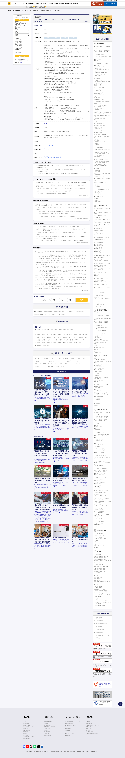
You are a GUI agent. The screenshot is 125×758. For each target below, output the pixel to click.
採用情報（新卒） (90, 731)
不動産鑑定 (96, 109)
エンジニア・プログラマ (102, 490)
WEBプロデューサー (98, 480)
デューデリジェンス (52, 364)
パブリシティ (89, 728)
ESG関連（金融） (100, 54)
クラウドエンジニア (98, 504)
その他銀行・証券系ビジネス (103, 178)
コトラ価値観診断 (69, 723)
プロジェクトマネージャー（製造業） (102, 594)
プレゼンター (97, 96)
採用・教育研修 (97, 378)
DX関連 (97, 423)
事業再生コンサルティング (102, 237)
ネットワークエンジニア (99, 511)
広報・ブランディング (99, 545)
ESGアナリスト (97, 59)
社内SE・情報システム (101, 468)
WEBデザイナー (97, 483)
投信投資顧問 (99, 90)
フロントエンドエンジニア (100, 495)
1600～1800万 (18, 45)
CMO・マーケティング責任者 (100, 355)
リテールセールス (98, 174)
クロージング (60, 366)
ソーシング (61, 361)
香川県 (43, 342)
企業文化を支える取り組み (92, 725)
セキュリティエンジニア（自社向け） (102, 394)
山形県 (65, 334)
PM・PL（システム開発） (100, 451)
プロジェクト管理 (100, 449)
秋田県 (59, 334)
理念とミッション (90, 723)
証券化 (72, 358)
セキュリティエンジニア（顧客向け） (102, 514)
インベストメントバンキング (103, 63)
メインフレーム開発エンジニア (101, 494)
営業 (95, 541)
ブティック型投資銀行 (59, 311)
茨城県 (75, 334)
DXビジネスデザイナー (99, 426)
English (115, 0)
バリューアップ (54, 358)
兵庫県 (86, 337)
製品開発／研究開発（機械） (100, 557)
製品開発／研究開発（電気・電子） (102, 556)
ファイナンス (79, 364)
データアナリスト (98, 526)
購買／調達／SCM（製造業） (100, 589)
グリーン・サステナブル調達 (100, 592)
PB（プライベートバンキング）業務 (102, 173)
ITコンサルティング (100, 242)
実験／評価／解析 (100, 565)
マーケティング (97, 352)
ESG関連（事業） (100, 325)
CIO (95, 443)
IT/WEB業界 (47, 728)
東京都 (45, 123)
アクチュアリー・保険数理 (100, 134)
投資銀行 (61, 364)
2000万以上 (18, 48)
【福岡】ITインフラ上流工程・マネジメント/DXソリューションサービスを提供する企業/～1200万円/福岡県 (60, 188)
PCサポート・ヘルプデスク (100, 473)
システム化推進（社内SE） (100, 471)
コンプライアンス (98, 390)
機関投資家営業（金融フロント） (101, 176)
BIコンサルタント (98, 248)
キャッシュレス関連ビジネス (103, 189)
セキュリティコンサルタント (100, 284)
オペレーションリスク (99, 130)
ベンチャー (57, 157)
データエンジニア (98, 508)
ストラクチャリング (40, 361)
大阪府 (66, 329)
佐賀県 (59, 342)
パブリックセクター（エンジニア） (102, 419)
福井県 (65, 337)
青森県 (43, 334)
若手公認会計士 (47, 731)
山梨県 (38, 337)
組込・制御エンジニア (99, 517)
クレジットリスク (98, 127)
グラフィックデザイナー (99, 535)
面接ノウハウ (26, 728)
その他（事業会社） (98, 371)
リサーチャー (97, 301)
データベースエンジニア (99, 507)
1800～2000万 (18, 47)
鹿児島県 (39, 345)
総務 (95, 358)
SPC (66, 364)
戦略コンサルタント (98, 230)
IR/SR (95, 351)
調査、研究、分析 (100, 295)
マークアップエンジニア (99, 479)
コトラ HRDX (68, 728)
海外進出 (98, 403)
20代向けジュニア (48, 733)
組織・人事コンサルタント (100, 257)
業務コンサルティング (101, 233)
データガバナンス (98, 524)
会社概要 (88, 721)
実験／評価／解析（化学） (100, 569)
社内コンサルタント (98, 444)
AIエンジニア (97, 429)
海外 (49, 345)
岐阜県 (70, 337)
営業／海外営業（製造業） (100, 605)
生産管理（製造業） (98, 586)
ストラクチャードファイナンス (101, 74)
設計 (97, 575)
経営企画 (96, 349)
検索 (81, 300)
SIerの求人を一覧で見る (82, 242)
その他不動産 (97, 121)
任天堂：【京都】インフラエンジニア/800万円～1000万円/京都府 (50, 193)
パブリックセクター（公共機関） (101, 322)
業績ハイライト (89, 726)
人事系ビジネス (99, 374)
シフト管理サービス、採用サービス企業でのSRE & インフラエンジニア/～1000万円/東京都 (56, 173)
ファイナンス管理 (100, 333)
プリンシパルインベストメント (101, 80)
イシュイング (97, 192)
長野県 (49, 337)
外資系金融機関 (48, 311)
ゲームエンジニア (98, 515)
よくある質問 (26, 735)
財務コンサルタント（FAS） (100, 265)
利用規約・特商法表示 (56, 751)
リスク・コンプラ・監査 (102, 384)
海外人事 (96, 381)
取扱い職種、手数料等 (69, 751)
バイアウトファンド (64, 358)
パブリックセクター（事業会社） (101, 317)
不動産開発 (96, 111)
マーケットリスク (98, 128)
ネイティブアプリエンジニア (100, 505)
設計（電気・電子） (98, 577)
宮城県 (54, 334)
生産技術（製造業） (98, 587)
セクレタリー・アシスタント (100, 359)
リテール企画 (97, 186)
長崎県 (65, 342)
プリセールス (97, 460)
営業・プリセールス (101, 455)
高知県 (54, 342)
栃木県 (81, 334)
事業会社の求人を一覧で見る (80, 218)
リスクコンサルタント (99, 280)
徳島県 (38, 342)
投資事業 (98, 78)
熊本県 (70, 342)
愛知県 (60, 329)
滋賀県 (43, 340)
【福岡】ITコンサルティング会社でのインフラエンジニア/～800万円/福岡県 (53, 191)
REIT (44, 364)
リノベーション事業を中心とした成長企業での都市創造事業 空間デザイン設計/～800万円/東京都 (58, 211)
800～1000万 (18, 39)
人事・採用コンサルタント (100, 259)
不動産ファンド (97, 85)
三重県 (81, 337)
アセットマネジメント (99, 106)
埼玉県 (50, 329)
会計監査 (96, 345)
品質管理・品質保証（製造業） (101, 590)
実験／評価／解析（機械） (100, 568)
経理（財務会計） (98, 337)
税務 (95, 343)
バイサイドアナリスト (99, 94)
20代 (16, 25)
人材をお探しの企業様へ (107, 0)
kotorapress (67, 731)
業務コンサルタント (98, 235)
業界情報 (25, 733)
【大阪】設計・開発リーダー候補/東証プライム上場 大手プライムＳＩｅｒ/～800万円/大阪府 (57, 226)
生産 (97, 584)
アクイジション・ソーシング (100, 105)
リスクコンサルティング (102, 278)
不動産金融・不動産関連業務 (103, 102)
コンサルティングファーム (52, 314)
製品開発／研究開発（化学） (100, 559)
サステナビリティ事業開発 (100, 330)
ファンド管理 (97, 97)
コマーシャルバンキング (102, 159)
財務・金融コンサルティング (103, 263)
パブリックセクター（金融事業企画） (102, 50)
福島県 (70, 334)
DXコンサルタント (98, 251)
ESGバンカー (97, 60)
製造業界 (46, 730)
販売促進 (96, 547)
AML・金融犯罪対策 (98, 396)
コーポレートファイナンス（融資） (102, 161)
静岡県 (75, 337)
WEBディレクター (98, 485)
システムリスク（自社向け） (100, 393)
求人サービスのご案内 (28, 725)
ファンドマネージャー (99, 92)
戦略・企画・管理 (100, 347)
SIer (45, 157)
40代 (23, 25)
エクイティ (72, 364)
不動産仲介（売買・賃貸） (100, 118)
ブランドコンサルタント (99, 292)
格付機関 (96, 200)
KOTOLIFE (67, 730)
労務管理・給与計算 (98, 380)
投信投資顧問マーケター (99, 99)
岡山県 (71, 340)
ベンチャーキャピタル (99, 87)
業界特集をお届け (48, 721)
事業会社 (47, 149)
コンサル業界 (47, 725)
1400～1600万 (18, 44)
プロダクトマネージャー (99, 368)
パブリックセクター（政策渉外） (101, 321)
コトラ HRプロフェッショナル (72, 721)
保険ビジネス (99, 132)
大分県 (75, 342)
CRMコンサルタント (98, 247)
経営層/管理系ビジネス (49, 726)
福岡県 (71, 329)
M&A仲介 (96, 275)
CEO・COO (97, 401)
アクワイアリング (98, 191)
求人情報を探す (16, 10)
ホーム (24, 721)
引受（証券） (97, 185)
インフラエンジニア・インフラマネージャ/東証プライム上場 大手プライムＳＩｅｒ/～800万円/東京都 (59, 240)
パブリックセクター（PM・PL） (101, 417)
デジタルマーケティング (99, 482)
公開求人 (17, 23)
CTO (95, 442)
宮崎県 (81, 342)
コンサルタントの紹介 (28, 726)
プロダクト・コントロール (100, 342)
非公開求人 (23, 23)
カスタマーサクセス (98, 465)
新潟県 (43, 337)
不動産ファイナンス (98, 103)
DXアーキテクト (97, 428)
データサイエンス (100, 521)
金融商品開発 (97, 156)
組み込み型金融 (97, 194)
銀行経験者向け (47, 735)
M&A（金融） (97, 65)
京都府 (38, 340)
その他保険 (96, 144)
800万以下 (17, 38)
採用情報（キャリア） (91, 730)
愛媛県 (49, 342)
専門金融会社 (70, 311)
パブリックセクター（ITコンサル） (102, 215)
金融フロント (99, 168)
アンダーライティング (78, 361)
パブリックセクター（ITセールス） (102, 420)
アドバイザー (38, 364)
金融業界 (46, 723)
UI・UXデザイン (97, 488)
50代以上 (17, 27)
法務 (95, 389)
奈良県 (49, 340)
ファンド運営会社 (80, 311)
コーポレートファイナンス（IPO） (101, 72)
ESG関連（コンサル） (101, 217)
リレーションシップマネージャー (101, 162)
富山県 (54, 337)
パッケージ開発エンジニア (100, 492)
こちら (21, 62)
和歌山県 (55, 340)
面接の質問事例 (26, 730)
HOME (9, 10)
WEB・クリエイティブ (101, 477)
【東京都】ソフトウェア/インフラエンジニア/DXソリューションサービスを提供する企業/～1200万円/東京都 (60, 182)
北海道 (38, 334)
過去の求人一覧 (26, 738)
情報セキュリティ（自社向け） (101, 392)
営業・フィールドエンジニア (103, 599)
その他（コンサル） (101, 304)
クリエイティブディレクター (100, 538)
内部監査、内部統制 (98, 386)
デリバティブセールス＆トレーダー (102, 153)
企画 (95, 356)
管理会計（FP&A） (98, 339)
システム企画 (97, 446)
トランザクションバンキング (100, 164)
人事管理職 (96, 375)
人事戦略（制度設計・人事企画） (101, 377)
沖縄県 (44, 345)
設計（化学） (97, 580)
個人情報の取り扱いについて (41, 751)
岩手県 (49, 334)
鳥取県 (60, 340)
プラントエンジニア (98, 593)
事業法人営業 (97, 171)
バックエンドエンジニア (99, 497)
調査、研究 (96, 297)
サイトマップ (86, 751)
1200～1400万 (18, 42)
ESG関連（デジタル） (101, 432)
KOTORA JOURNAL (70, 733)
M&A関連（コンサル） (101, 272)
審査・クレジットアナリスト (100, 165)
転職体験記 (25, 731)
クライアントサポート (99, 366)
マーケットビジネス (101, 147)
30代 (19, 25)
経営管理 (98, 399)
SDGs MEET (68, 735)
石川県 (59, 337)
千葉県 (55, 329)
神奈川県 (44, 329)
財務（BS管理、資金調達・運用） (101, 340)
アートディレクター (98, 537)
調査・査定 (96, 140)
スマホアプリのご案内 (28, 736)
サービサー (96, 198)
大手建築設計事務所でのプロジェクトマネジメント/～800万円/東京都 (51, 213)
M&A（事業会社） (98, 369)
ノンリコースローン (51, 366)
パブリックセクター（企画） (103, 315)
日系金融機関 (38, 311)
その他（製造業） (98, 596)
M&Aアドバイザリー (98, 274)
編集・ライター (97, 543)
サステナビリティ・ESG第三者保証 (102, 222)
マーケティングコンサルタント (101, 291)
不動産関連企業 (39, 314)
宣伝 (95, 544)
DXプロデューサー (98, 425)
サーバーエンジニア (98, 512)
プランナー (96, 540)
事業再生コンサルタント (99, 239)
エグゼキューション (52, 361)
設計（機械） (97, 578)
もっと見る (84, 290)
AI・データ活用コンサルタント (101, 252)
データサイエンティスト (99, 523)
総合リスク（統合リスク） (100, 125)
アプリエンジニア (98, 518)
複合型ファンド (97, 84)
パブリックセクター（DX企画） (101, 416)
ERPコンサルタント (98, 245)
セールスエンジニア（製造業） (101, 601)
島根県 (66, 340)
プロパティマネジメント (99, 108)
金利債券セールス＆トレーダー (101, 152)
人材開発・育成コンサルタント (101, 260)
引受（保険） (97, 139)
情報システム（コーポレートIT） (101, 470)
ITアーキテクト (97, 250)
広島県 (76, 340)
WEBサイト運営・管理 (99, 474)
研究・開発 (98, 554)
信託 (95, 180)
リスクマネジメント (101, 123)
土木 (95, 119)
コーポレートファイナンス (41, 358)
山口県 (82, 340)
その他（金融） (99, 196)
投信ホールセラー (98, 93)
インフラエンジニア (26, 10)
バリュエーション (80, 358)
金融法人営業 (97, 170)
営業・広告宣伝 (99, 533)
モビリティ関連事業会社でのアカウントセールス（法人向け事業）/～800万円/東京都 (55, 216)
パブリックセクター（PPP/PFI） (101, 51)
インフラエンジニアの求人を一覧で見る (78, 195)
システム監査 (97, 387)
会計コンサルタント (98, 266)
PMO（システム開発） (99, 452)
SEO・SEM (96, 486)
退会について (94, 751)
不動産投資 (68, 361)
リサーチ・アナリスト (99, 155)
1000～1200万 (18, 41)
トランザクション (39, 366)
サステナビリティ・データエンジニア (102, 434)
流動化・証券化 (97, 75)
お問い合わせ (29, 751)
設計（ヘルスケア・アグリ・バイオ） (102, 581)
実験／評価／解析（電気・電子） (101, 566)
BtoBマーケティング (98, 354)
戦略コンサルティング (101, 228)
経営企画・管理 (99, 440)
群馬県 (86, 334)
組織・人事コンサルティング (103, 255)
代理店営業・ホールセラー (100, 141)
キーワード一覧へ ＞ (61, 371)
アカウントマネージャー (99, 461)
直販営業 (96, 143)
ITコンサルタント (98, 244)
